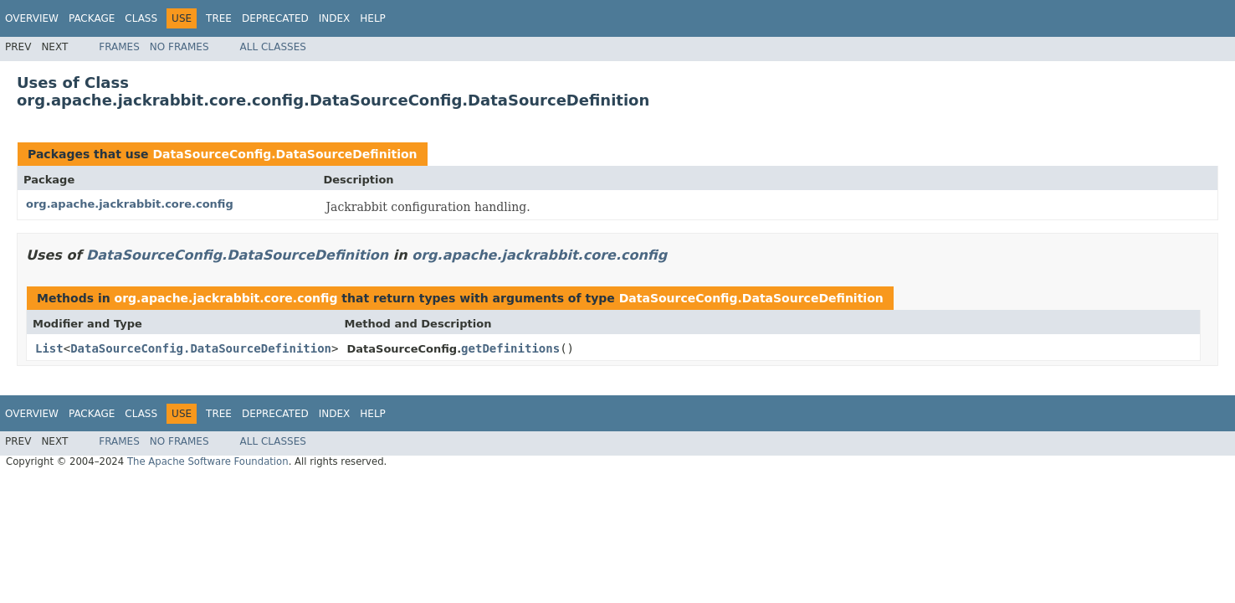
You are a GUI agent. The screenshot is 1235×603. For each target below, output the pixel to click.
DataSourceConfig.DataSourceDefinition (284, 154)
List (49, 348)
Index (335, 18)
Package (92, 18)
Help (373, 18)
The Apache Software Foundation (208, 461)
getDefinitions (510, 348)
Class (141, 18)
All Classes (273, 47)
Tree (219, 18)
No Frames (179, 47)
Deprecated (275, 18)
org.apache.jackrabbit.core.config (129, 204)
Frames (119, 47)
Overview (32, 18)
